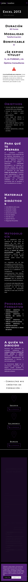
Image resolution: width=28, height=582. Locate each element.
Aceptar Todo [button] (7, 577)
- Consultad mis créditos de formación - (14, 384)
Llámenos (15, 409)
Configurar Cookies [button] (16, 577)
